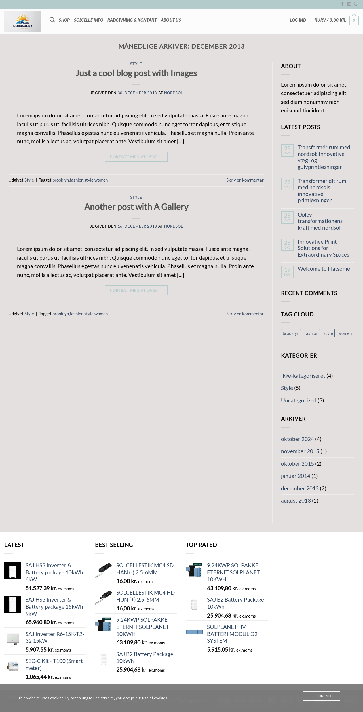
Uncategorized (298, 400)
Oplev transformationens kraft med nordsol (320, 221)
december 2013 (300, 488)
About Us (171, 19)
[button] (298, 20)
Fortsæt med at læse (136, 157)
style (89, 179)
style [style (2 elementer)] (328, 333)
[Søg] (52, 20)
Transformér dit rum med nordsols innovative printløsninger (322, 191)
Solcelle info (89, 19)
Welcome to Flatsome (324, 269)
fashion (76, 179)
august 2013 (296, 500)
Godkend (322, 695)
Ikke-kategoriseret (303, 375)
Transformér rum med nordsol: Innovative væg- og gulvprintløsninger (324, 157)
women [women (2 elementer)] (345, 333)
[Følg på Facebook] (343, 4)
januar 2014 (295, 475)
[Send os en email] (349, 4)
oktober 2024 (297, 439)
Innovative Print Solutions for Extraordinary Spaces (323, 248)
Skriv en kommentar (245, 179)
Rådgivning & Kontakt (132, 19)
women (101, 179)
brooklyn (60, 179)
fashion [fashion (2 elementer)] (311, 333)
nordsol (173, 93)
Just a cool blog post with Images (136, 73)
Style (136, 64)
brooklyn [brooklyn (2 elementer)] (291, 333)
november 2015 (300, 451)
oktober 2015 (297, 463)
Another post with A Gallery (136, 206)
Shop (64, 19)
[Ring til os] (355, 4)
